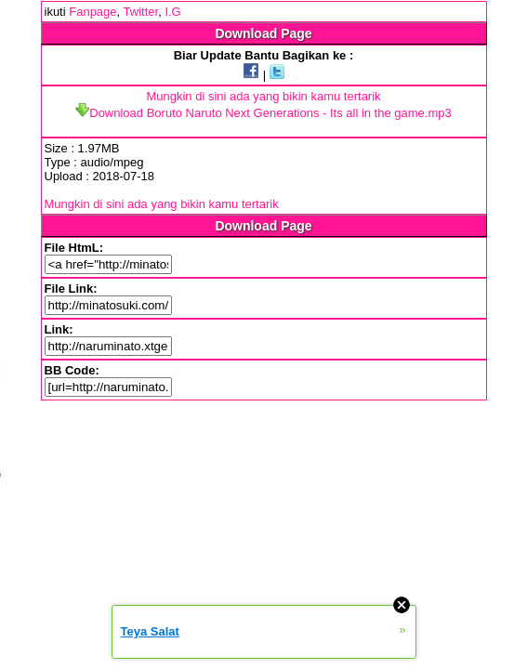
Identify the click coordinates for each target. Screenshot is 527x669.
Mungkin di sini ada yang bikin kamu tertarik (263, 96)
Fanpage (92, 12)
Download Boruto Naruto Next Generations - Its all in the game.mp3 (263, 113)
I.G (172, 12)
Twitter (141, 12)
